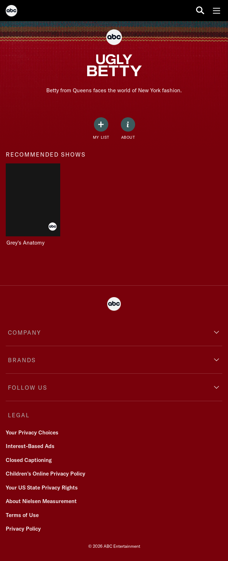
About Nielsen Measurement (41, 501)
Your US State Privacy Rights (42, 487)
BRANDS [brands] (22, 360)
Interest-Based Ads (30, 446)
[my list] (101, 128)
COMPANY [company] (24, 332)
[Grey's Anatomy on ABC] (36, 204)
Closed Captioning (29, 460)
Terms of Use (22, 515)
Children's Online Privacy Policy (45, 473)
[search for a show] (200, 10)
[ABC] (11, 12)
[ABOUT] (128, 128)
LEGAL (19, 415)
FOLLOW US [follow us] (27, 387)
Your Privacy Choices (32, 432)
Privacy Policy (23, 528)
